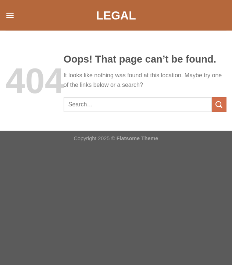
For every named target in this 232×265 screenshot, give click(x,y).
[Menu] (10, 15)
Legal (116, 15)
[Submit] (219, 104)
